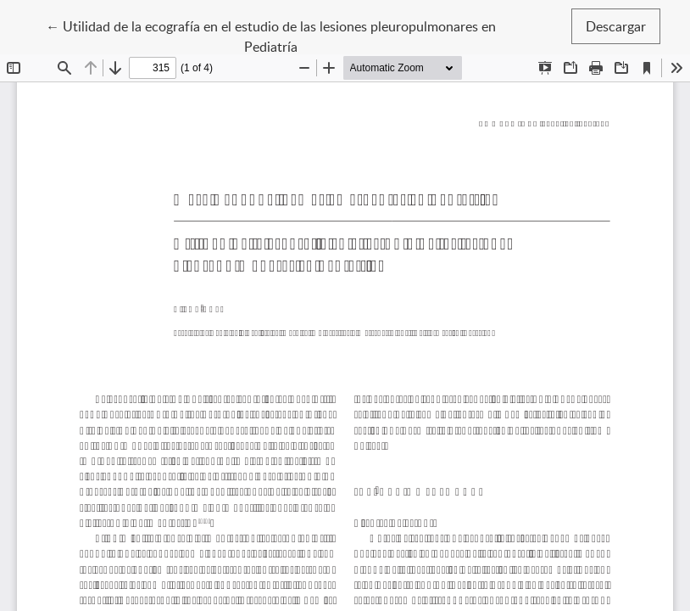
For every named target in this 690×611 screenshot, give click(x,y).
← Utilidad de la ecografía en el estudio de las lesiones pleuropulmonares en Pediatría (271, 35)
